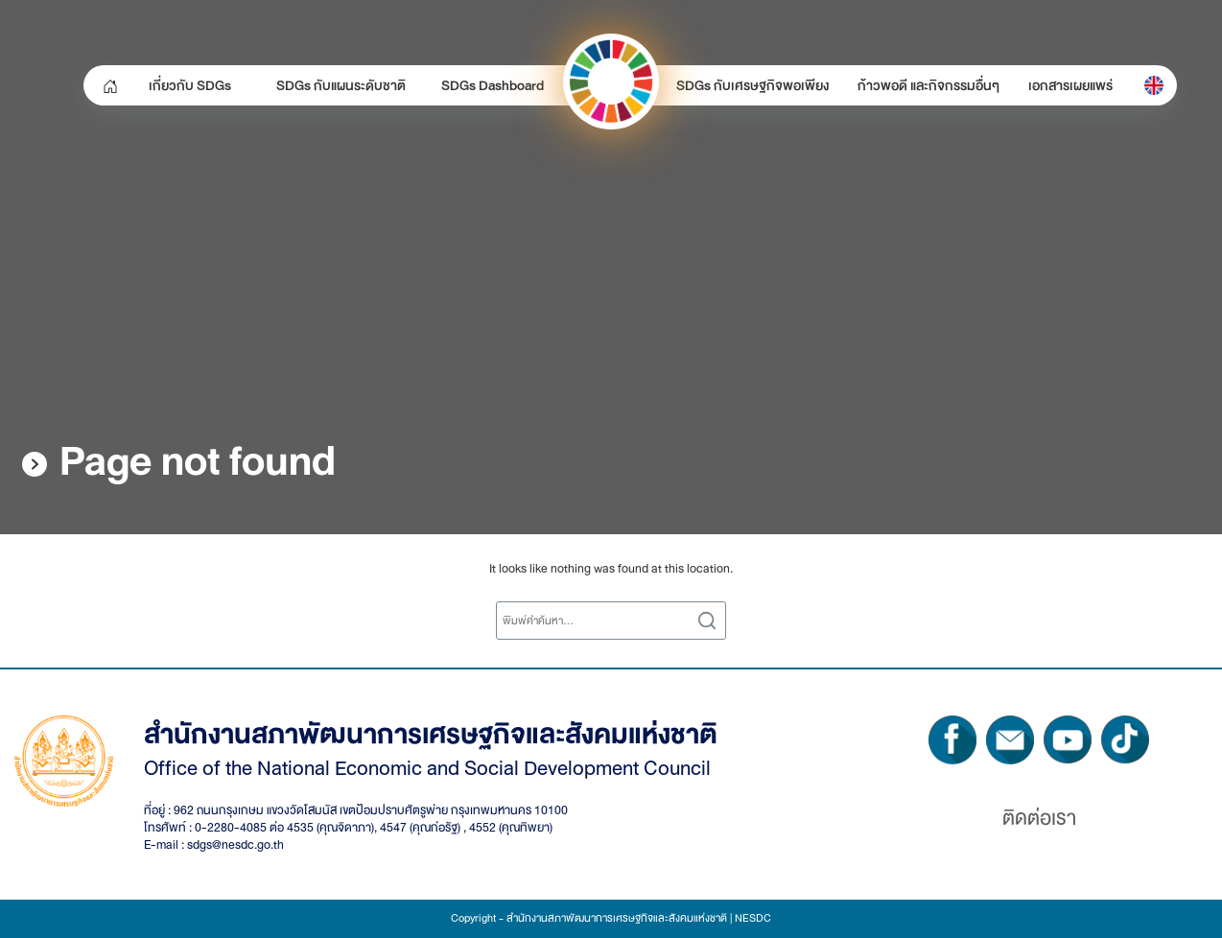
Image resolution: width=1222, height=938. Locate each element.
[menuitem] (1154, 85)
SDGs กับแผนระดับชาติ (341, 85)
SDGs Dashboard (492, 85)
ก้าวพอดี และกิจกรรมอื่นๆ (928, 85)
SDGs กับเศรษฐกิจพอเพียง (752, 85)
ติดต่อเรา (1039, 818)
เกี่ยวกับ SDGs (190, 85)
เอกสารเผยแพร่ (1070, 85)
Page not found (197, 461)
